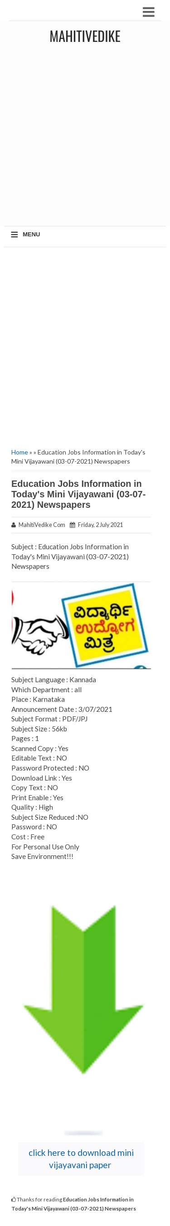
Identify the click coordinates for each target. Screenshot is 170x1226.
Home (19, 452)
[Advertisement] (85, 138)
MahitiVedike (84, 36)
